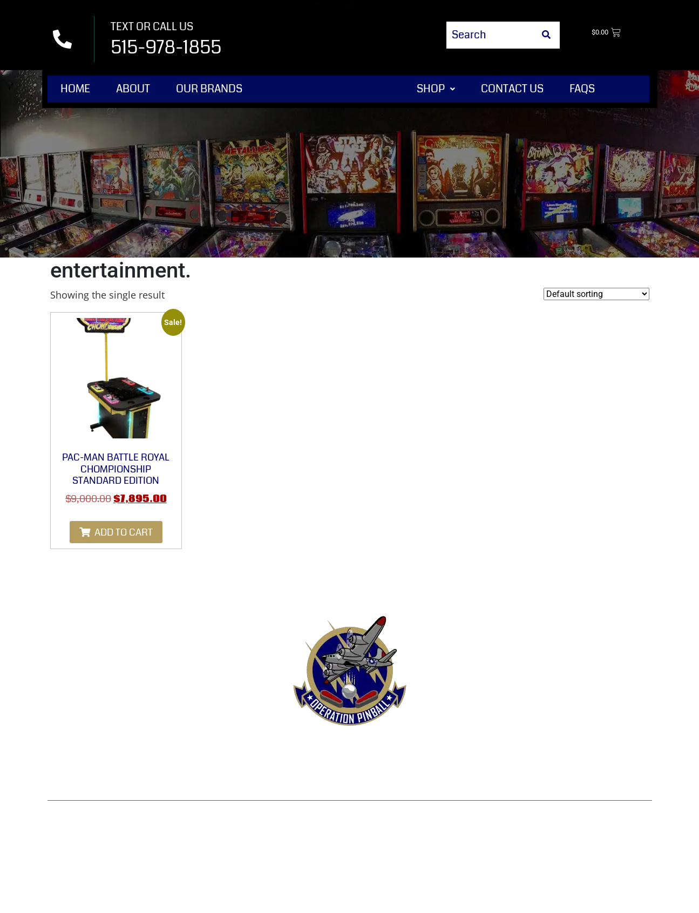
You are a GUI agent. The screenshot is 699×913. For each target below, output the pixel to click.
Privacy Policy (449, 749)
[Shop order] (596, 294)
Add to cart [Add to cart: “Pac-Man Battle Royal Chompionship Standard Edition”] (123, 532)
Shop (436, 89)
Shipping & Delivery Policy (566, 749)
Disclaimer (349, 775)
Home (75, 89)
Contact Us (512, 89)
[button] (436, 89)
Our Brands (209, 89)
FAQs (582, 89)
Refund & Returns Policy (334, 749)
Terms (240, 749)
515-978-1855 (166, 47)
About (133, 89)
